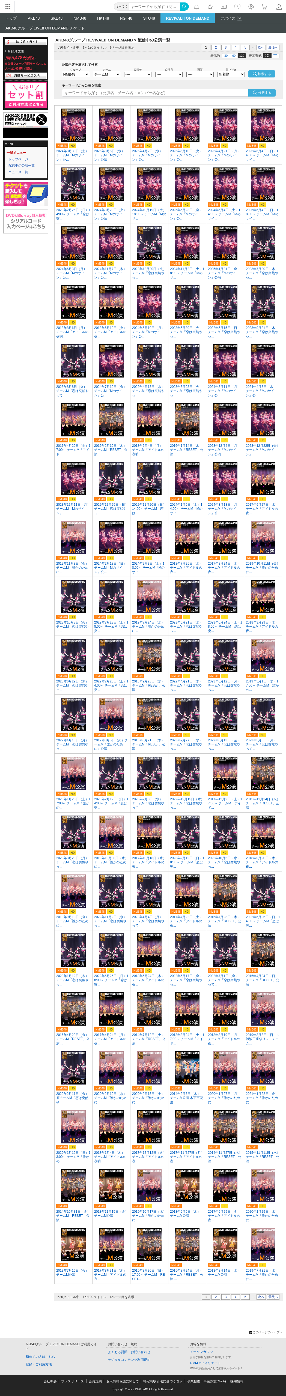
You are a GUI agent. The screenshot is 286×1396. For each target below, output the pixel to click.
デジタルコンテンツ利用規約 (129, 1360)
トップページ (18, 159)
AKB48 (34, 18)
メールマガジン (201, 1352)
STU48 (149, 18)
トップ (11, 18)
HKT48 (103, 18)
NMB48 (79, 18)
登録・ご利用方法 (39, 1364)
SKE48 (57, 18)
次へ (261, 47)
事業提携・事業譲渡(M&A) (206, 1381)
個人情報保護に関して (122, 1381)
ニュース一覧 (18, 172)
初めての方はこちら (40, 1357)
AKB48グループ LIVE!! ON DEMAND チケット (45, 28)
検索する (264, 93)
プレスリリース (72, 1381)
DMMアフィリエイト (205, 1363)
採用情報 (236, 1381)
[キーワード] (154, 6)
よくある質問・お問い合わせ (129, 1352)
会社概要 (50, 1381)
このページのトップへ (266, 1332)
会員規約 (95, 1381)
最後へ (273, 47)
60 (234, 55)
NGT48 (126, 18)
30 (226, 55)
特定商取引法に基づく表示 (163, 1381)
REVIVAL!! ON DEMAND (187, 18)
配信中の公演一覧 (21, 165)
